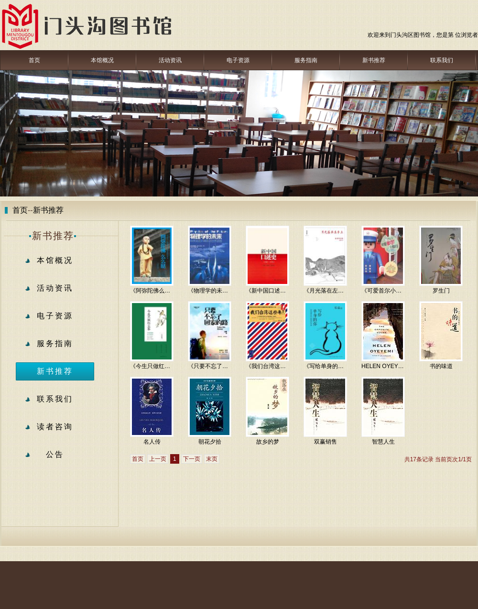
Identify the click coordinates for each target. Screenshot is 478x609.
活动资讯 (170, 60)
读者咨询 (55, 427)
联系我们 (441, 60)
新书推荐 (373, 60)
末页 (211, 459)
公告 (55, 454)
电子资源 (238, 60)
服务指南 (305, 60)
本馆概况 (102, 60)
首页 (34, 60)
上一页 (157, 459)
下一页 (191, 459)
